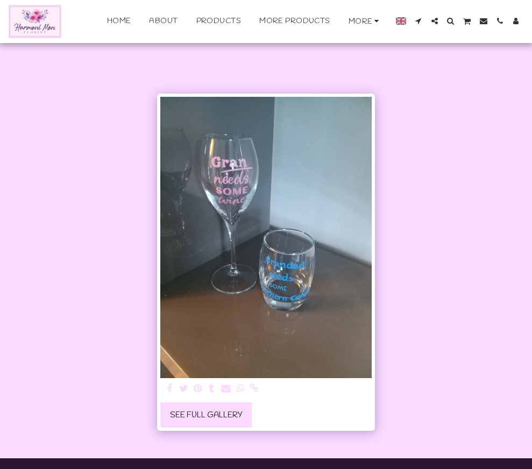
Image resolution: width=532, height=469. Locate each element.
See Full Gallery (206, 415)
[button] (418, 21)
